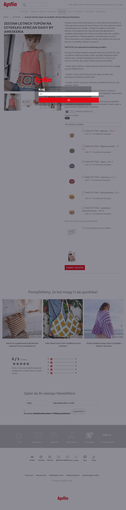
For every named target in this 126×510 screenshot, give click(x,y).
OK (68, 100)
